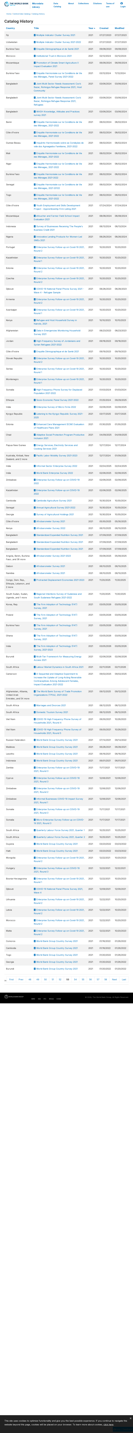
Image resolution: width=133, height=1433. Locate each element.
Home (8, 14)
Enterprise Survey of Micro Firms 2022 (55, 407)
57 (98, 979)
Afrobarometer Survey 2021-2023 (52, 556)
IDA (39, 999)
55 (83, 979)
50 (45, 979)
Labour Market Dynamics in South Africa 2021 (58, 667)
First (11, 979)
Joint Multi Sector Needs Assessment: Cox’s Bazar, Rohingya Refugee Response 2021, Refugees (57, 101)
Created (103, 28)
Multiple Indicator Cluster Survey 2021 (54, 35)
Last (124, 979)
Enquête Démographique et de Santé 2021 (56, 49)
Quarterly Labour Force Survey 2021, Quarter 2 (59, 837)
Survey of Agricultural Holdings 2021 (54, 514)
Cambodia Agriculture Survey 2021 (53, 500)
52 (60, 979)
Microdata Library (37, 5)
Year (91, 28)
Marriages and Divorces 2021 (50, 705)
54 (75, 979)
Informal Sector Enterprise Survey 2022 (55, 466)
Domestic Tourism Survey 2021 (51, 712)
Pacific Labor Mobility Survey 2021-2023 (55, 455)
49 (37, 979)
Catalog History (38, 14)
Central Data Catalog (21, 14)
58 (105, 979)
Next (114, 979)
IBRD (33, 999)
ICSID (58, 999)
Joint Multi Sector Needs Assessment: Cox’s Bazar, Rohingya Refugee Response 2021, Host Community (58, 87)
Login (123, 5)
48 (29, 979)
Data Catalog (57, 5)
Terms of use (110, 5)
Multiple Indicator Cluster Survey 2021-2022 (57, 42)
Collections (83, 3)
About (71, 3)
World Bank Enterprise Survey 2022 (53, 473)
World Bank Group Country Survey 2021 (56, 740)
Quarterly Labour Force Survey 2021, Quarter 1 (59, 830)
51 (53, 979)
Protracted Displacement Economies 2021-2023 (59, 580)
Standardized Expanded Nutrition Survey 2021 (58, 535)
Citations (97, 3)
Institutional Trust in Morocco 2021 (53, 56)
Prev (21, 979)
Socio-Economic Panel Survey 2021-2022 (56, 400)
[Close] (131, 1418)
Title (36, 28)
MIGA (51, 999)
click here (108, 1424)
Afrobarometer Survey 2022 (49, 528)
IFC (45, 999)
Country (10, 28)
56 (90, 979)
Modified (119, 28)
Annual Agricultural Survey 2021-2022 (54, 507)
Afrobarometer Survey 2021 (49, 521)
